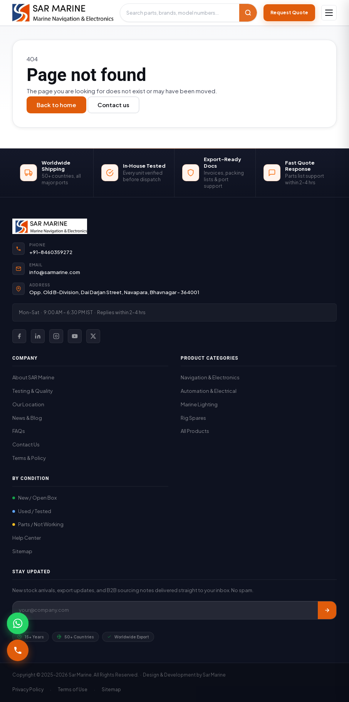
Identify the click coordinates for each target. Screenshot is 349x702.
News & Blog (27, 418)
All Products (195, 431)
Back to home (56, 104)
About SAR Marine (33, 377)
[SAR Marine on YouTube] (75, 336)
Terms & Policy (29, 458)
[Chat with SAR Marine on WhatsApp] (18, 623)
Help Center (26, 538)
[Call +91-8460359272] (18, 650)
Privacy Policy (28, 689)
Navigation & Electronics (210, 377)
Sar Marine (214, 675)
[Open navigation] (329, 12)
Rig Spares (193, 418)
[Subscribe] (327, 610)
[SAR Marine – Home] (63, 13)
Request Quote (289, 12)
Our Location (28, 404)
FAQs (18, 431)
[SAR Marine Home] (174, 226)
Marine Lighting (199, 404)
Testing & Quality (32, 391)
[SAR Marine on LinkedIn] (38, 336)
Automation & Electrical (209, 391)
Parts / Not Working (38, 524)
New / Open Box (34, 498)
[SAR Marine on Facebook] (19, 336)
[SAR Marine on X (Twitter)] (93, 336)
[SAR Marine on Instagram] (56, 336)
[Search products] (179, 13)
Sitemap (22, 551)
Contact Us (26, 444)
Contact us (113, 104)
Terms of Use (72, 689)
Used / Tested (31, 511)
